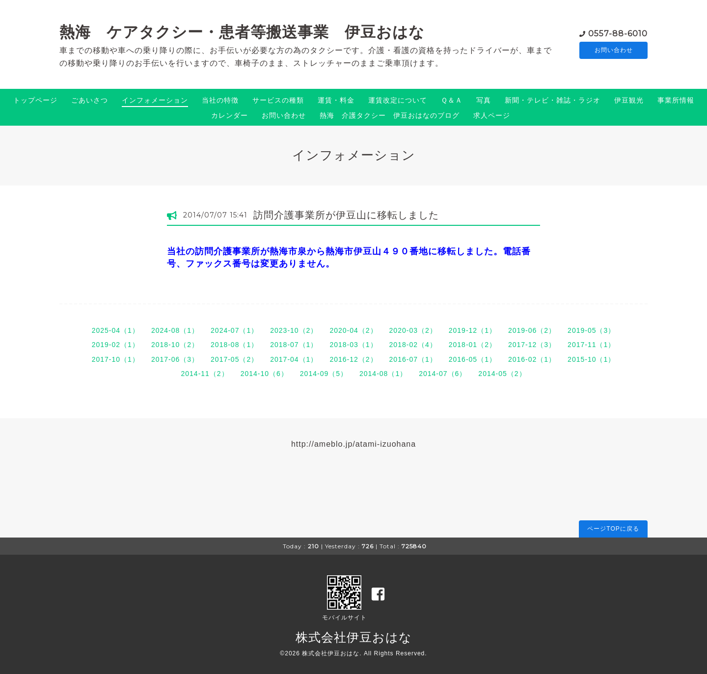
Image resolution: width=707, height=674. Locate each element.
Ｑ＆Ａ (451, 100)
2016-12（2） (353, 359)
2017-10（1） (115, 359)
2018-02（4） (413, 345)
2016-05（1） (472, 359)
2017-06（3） (175, 359)
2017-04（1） (294, 359)
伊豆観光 (629, 100)
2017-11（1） (591, 345)
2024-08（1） (175, 330)
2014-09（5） (324, 373)
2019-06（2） (532, 330)
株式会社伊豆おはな (354, 637)
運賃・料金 (336, 100)
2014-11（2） (204, 373)
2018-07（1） (294, 345)
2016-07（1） (413, 359)
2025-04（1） (115, 330)
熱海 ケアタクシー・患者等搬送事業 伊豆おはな (242, 32)
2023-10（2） (294, 330)
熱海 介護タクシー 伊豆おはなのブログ (390, 115)
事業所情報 (675, 100)
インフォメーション (155, 100)
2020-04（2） (353, 330)
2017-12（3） (532, 345)
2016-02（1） (532, 359)
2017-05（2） (234, 359)
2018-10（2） (175, 345)
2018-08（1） (234, 345)
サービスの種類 (278, 100)
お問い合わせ (614, 50)
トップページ (35, 100)
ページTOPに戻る (613, 528)
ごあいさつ (89, 100)
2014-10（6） (264, 373)
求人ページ (491, 115)
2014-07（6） (442, 373)
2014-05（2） (502, 373)
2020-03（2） (413, 330)
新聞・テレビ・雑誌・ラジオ (552, 100)
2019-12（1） (472, 330)
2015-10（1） (591, 359)
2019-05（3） (591, 330)
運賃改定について (397, 100)
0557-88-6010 (618, 32)
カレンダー (229, 115)
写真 (483, 100)
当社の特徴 (220, 100)
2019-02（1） (115, 345)
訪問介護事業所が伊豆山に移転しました (346, 215)
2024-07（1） (234, 330)
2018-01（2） (472, 345)
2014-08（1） (383, 373)
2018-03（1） (353, 345)
